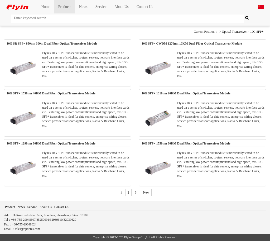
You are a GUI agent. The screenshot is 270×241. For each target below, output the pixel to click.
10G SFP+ (256, 31)
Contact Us (145, 7)
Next (146, 192)
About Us (121, 7)
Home (45, 7)
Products (64, 7)
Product (10, 207)
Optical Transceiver (234, 31)
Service (101, 7)
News (83, 7)
